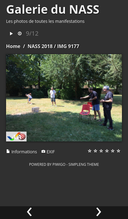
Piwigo (59, 164)
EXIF (48, 152)
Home (13, 46)
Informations (21, 152)
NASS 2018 (40, 46)
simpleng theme (84, 164)
